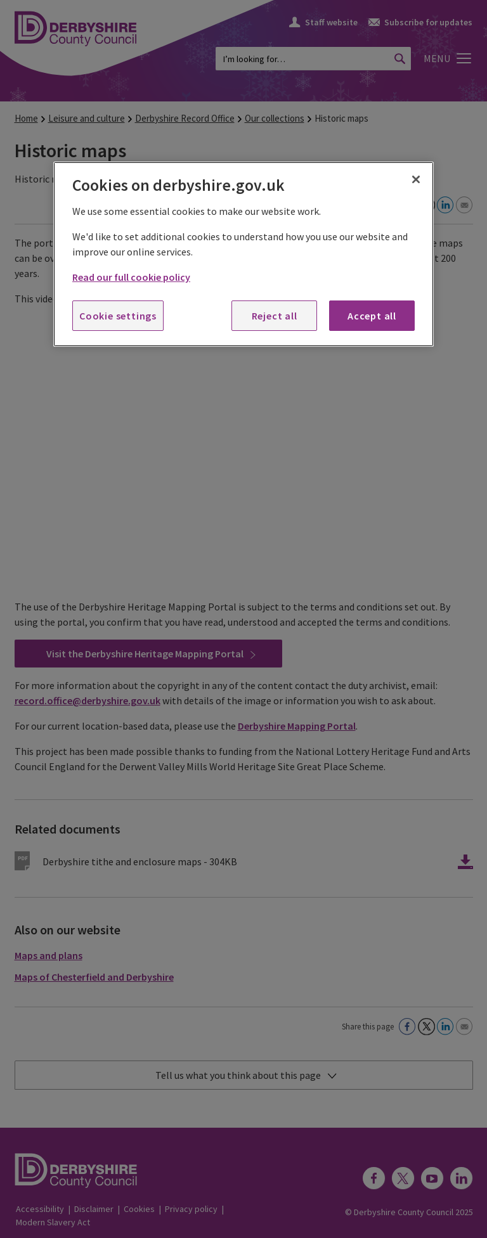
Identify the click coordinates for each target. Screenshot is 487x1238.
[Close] (416, 179)
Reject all (274, 315)
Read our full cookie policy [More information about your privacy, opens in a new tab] (131, 277)
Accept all (371, 315)
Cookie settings (118, 315)
